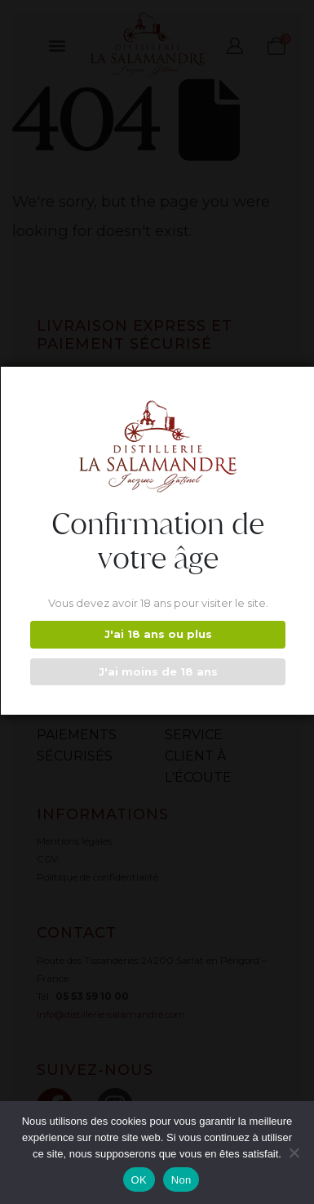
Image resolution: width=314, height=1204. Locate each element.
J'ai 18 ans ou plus (158, 633)
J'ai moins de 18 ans (158, 671)
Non (181, 1180)
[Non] (293, 1152)
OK (139, 1180)
